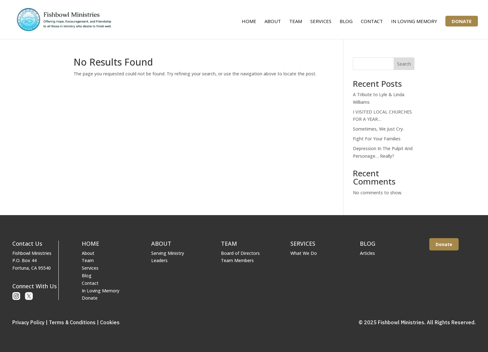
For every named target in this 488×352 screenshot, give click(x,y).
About (273, 21)
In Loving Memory (414, 21)
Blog (346, 21)
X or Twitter (29, 296)
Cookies (110, 322)
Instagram (16, 296)
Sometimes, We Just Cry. (378, 129)
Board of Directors (240, 253)
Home (249, 21)
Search (404, 64)
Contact (372, 21)
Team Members (237, 260)
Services (320, 21)
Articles (367, 253)
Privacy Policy (28, 322)
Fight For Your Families (377, 139)
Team (295, 21)
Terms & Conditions (72, 322)
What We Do (303, 253)
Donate (462, 21)
